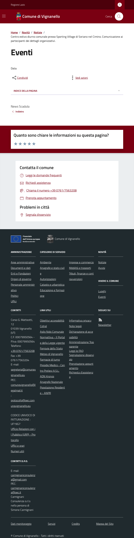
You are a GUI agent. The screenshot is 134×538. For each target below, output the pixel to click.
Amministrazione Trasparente (81, 344)
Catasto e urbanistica (52, 285)
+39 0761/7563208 (23, 351)
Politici (14, 296)
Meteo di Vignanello (51, 354)
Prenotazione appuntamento (81, 366)
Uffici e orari (17, 446)
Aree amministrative (22, 262)
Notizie (38, 32)
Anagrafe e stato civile (52, 271)
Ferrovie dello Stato (51, 348)
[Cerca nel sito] (117, 16)
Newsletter (104, 325)
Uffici (14, 301)
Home (14, 32)
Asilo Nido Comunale (52, 332)
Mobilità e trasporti (80, 268)
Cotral (43, 326)
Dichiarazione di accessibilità (81, 334)
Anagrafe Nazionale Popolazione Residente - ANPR (52, 387)
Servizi (51, 524)
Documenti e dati (21, 268)
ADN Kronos (47, 376)
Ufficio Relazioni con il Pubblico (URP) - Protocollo (23, 434)
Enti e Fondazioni (21, 273)
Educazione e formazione (52, 293)
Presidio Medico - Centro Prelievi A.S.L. (52, 368)
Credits (76, 524)
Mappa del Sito (104, 524)
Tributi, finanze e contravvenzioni (81, 276)
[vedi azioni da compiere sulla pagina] (79, 78)
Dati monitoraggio (21, 524)
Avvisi (101, 268)
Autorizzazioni (48, 279)
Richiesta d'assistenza (81, 374)
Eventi (102, 297)
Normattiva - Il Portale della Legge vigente (52, 340)
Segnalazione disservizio (81, 357)
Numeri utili (17, 451)
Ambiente (45, 262)
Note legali (75, 326)
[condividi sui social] (20, 78)
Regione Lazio (18, 4)
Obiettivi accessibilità (52, 320)
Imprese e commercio (81, 262)
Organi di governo (21, 279)
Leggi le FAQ (76, 351)
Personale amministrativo (23, 287)
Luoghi (102, 291)
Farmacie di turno (50, 359)
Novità (26, 32)
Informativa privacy (80, 320)
